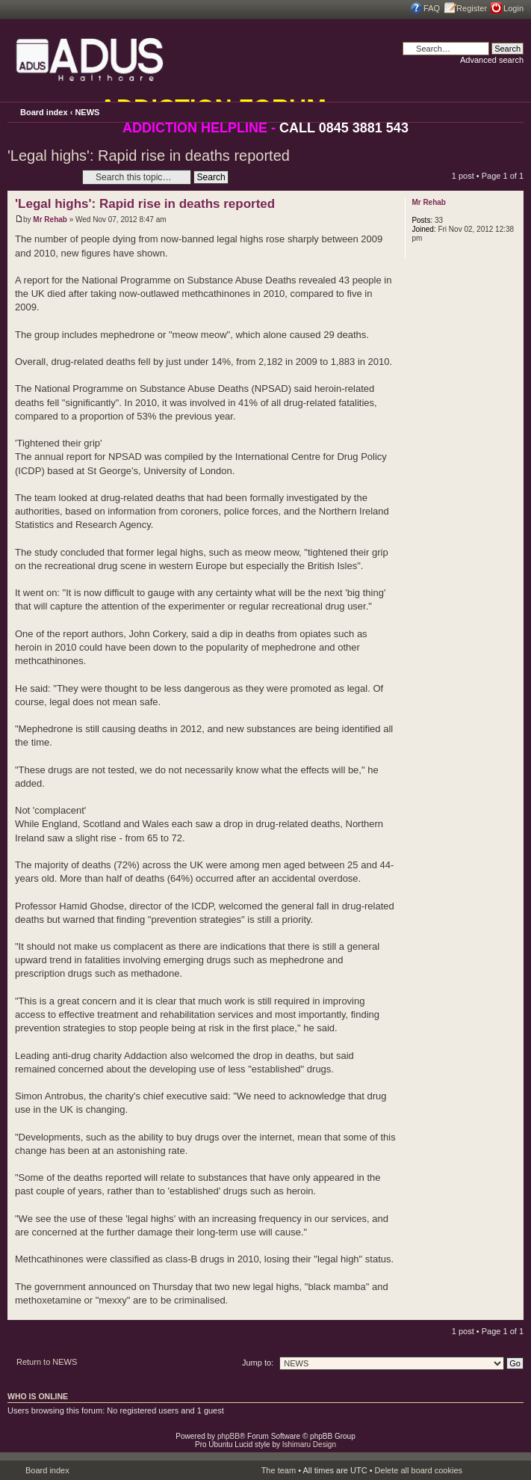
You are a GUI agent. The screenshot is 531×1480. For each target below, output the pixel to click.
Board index (44, 112)
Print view (491, 110)
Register (471, 8)
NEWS (87, 112)
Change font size (512, 111)
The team (278, 1470)
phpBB (228, 1436)
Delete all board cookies (418, 1470)
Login (513, 8)
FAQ (431, 8)
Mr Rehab (50, 219)
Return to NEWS (46, 1361)
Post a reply (41, 177)
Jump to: (257, 1362)
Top (512, 1312)
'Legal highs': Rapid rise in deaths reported (148, 155)
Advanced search (492, 59)
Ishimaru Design (309, 1444)
